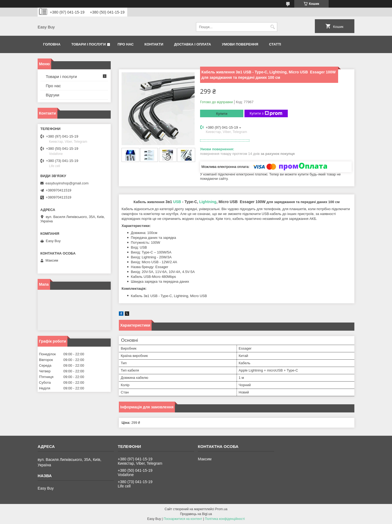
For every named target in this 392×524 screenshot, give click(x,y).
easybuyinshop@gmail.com (67, 183)
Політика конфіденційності (225, 519)
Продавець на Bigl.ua (196, 514)
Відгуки (52, 95)
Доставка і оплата (192, 44)
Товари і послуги (88, 44)
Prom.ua (221, 509)
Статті (275, 44)
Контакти (154, 44)
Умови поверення (240, 44)
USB (177, 202)
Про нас (125, 44)
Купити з (266, 113)
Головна (51, 44)
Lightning (208, 202)
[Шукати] (272, 27)
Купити (221, 114)
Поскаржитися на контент (183, 519)
